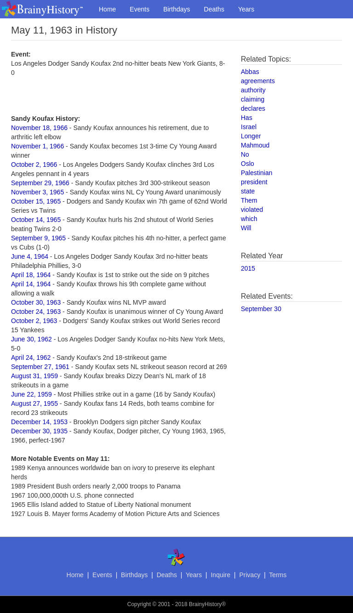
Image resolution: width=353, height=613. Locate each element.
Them (249, 200)
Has (246, 117)
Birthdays (176, 9)
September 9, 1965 (38, 238)
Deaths (214, 9)
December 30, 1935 (39, 431)
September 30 (261, 308)
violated (252, 209)
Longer (251, 136)
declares (253, 108)
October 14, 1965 (36, 219)
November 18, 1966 (39, 127)
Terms (277, 575)
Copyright (139, 604)
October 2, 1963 (34, 320)
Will (246, 228)
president (254, 182)
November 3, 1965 (37, 192)
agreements (258, 81)
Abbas (250, 71)
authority (253, 90)
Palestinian (257, 172)
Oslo (247, 163)
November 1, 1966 (37, 146)
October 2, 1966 (34, 164)
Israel (248, 127)
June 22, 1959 (31, 394)
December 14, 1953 (39, 422)
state (248, 191)
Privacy (249, 575)
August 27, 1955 (34, 403)
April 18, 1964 (31, 274)
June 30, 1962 (31, 339)
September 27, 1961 (40, 366)
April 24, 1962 (31, 357)
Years (246, 9)
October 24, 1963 (36, 311)
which (249, 218)
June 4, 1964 (29, 256)
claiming (252, 99)
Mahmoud (255, 145)
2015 (248, 268)
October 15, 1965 (36, 201)
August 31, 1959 (34, 376)
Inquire (220, 575)
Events (139, 9)
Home (107, 9)
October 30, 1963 (36, 302)
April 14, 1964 (31, 284)
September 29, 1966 (40, 183)
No (245, 154)
